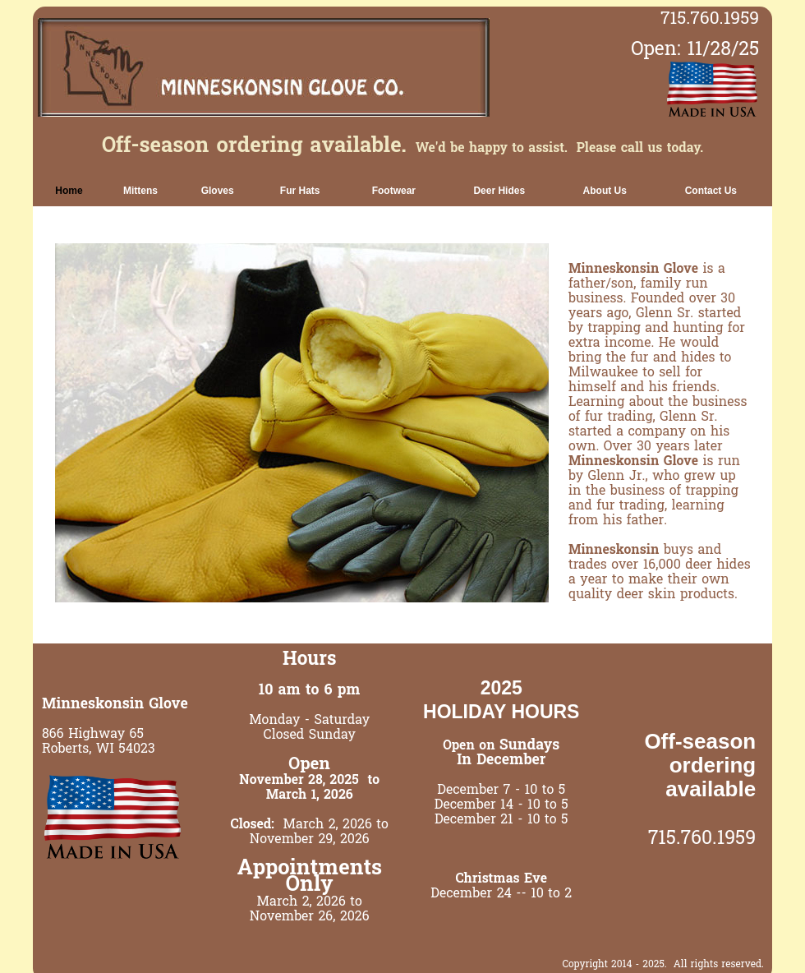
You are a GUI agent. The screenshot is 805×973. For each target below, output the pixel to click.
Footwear (394, 190)
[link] (69, 190)
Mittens (140, 190)
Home (68, 190)
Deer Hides (499, 190)
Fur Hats (300, 190)
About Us (605, 190)
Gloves (217, 190)
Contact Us (711, 190)
